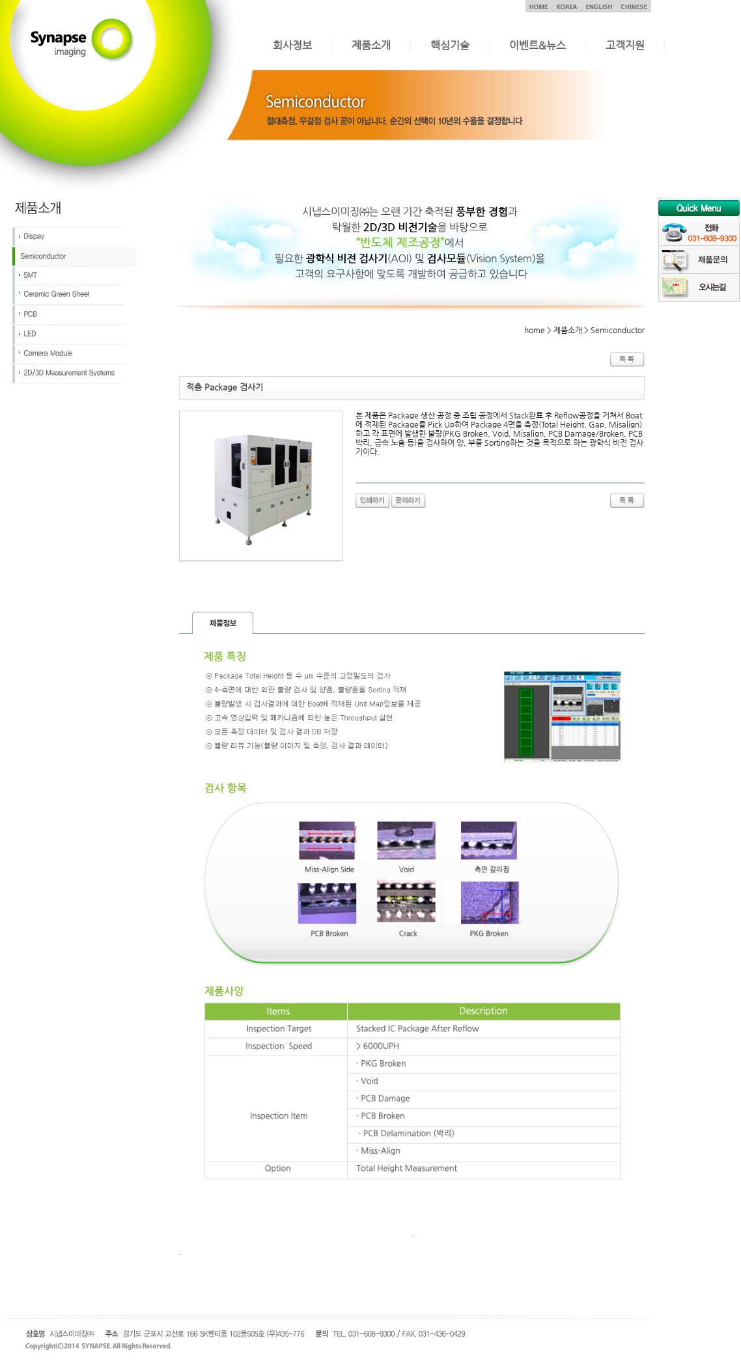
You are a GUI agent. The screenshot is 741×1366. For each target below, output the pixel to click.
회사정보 (292, 45)
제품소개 (371, 45)
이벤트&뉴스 (537, 45)
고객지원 (625, 45)
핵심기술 (449, 45)
